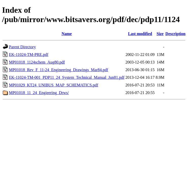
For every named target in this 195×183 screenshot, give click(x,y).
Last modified (140, 34)
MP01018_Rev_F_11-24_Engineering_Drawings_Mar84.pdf (58, 70)
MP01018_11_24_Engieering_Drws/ (39, 92)
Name (67, 34)
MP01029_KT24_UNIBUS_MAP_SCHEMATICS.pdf (53, 85)
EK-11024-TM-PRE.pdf (28, 54)
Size (160, 34)
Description (175, 34)
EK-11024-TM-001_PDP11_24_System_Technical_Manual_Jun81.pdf (66, 77)
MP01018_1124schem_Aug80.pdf (37, 62)
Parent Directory (22, 47)
